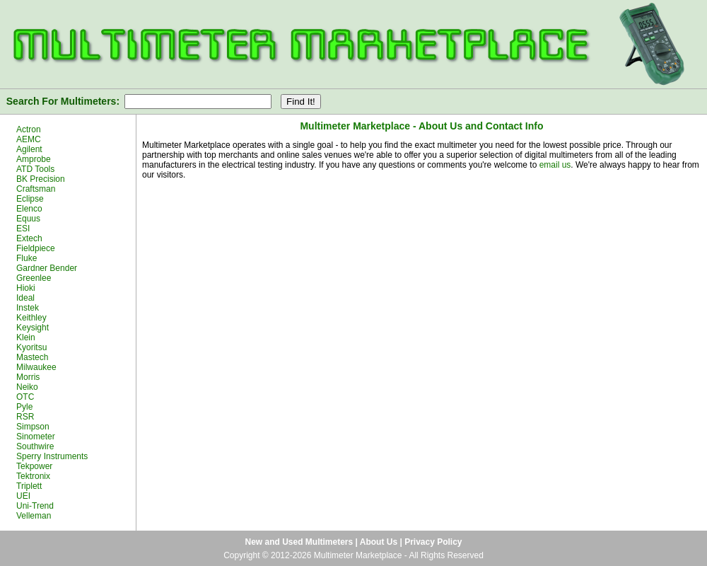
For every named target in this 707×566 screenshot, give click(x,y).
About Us (378, 542)
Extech (29, 238)
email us (555, 165)
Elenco (29, 209)
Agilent (29, 149)
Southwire (35, 446)
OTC (25, 397)
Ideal (25, 298)
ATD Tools (35, 169)
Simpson (32, 427)
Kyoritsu (31, 347)
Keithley (31, 318)
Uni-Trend (35, 506)
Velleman (33, 516)
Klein (25, 337)
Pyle (24, 407)
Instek (27, 308)
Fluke (26, 258)
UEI (23, 496)
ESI (23, 228)
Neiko (27, 387)
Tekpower (34, 466)
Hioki (25, 288)
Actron (28, 129)
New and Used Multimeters (299, 542)
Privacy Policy (433, 542)
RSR (25, 417)
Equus (28, 219)
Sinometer (35, 436)
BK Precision (40, 179)
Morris (28, 377)
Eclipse (30, 199)
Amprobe (33, 159)
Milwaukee (36, 367)
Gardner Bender (46, 268)
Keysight (32, 328)
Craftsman (35, 189)
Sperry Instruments (52, 456)
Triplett (29, 486)
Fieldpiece (35, 248)
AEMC (28, 139)
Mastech (32, 357)
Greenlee (33, 278)
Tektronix (33, 476)
